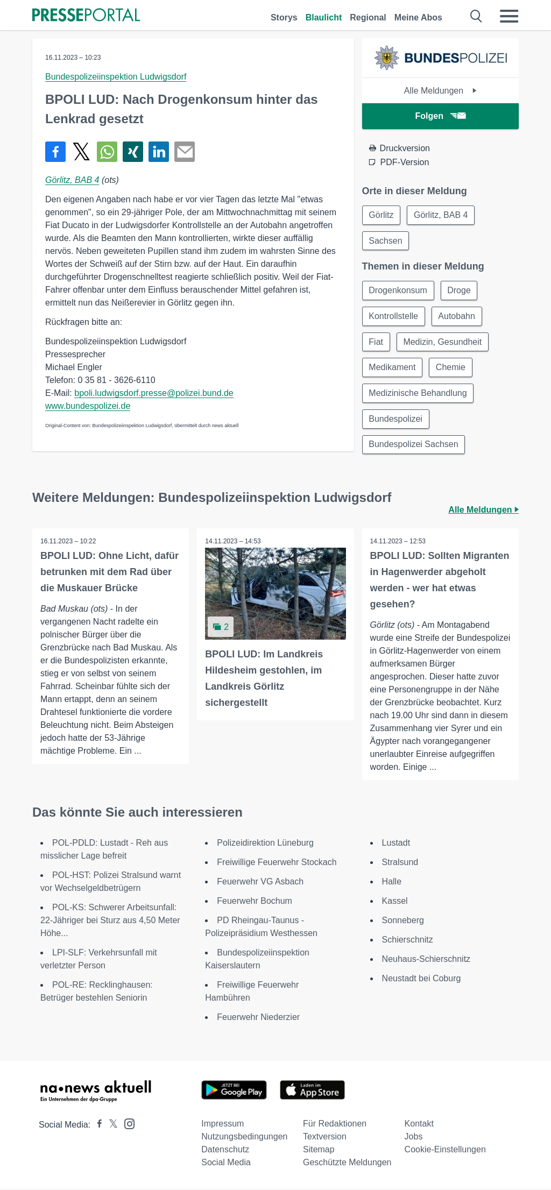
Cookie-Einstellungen (445, 1151)
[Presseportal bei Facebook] (96, 1126)
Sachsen (385, 240)
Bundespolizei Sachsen (413, 445)
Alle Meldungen (440, 90)
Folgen (440, 116)
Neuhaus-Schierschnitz (426, 960)
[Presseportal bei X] (110, 1126)
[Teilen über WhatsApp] (107, 151)
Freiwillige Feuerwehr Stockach (276, 863)
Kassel (395, 902)
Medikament (392, 368)
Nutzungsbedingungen (244, 1138)
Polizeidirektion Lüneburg (265, 844)
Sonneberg (403, 921)
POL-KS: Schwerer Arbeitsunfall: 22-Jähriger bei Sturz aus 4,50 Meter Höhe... (110, 921)
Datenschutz (225, 1151)
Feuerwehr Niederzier (258, 1018)
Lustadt (396, 844)
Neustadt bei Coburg (421, 979)
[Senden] (184, 151)
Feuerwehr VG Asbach (260, 883)
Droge (459, 290)
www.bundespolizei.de (87, 405)
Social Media (226, 1163)
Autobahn (457, 316)
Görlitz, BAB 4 (72, 180)
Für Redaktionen (334, 1125)
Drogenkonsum (398, 290)
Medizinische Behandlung (418, 394)
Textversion (325, 1138)
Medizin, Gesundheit (443, 342)
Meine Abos (418, 17)
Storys (284, 17)
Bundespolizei (396, 419)
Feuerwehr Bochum (254, 902)
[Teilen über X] (81, 151)
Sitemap (319, 1151)
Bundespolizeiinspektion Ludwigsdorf (115, 76)
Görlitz (381, 214)
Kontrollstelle (394, 316)
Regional (368, 17)
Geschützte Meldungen (347, 1163)
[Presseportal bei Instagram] (126, 1124)
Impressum (222, 1125)
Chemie (451, 368)
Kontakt (419, 1125)
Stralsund (400, 863)
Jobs (414, 1138)
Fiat (376, 342)
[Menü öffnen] (509, 16)
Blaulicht (324, 17)
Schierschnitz (407, 941)
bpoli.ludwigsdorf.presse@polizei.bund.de (154, 393)
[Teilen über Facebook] (55, 151)
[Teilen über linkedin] (159, 151)
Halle (391, 883)
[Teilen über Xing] (133, 151)
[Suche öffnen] (476, 16)
